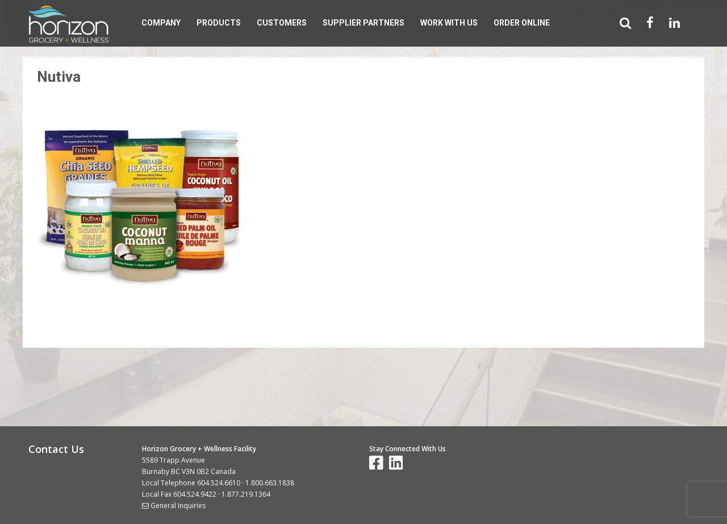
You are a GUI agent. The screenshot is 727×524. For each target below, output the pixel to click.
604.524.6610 (218, 483)
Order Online (522, 22)
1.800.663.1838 (269, 483)
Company (161, 22)
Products (219, 22)
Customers (282, 22)
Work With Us (449, 22)
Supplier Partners (363, 22)
